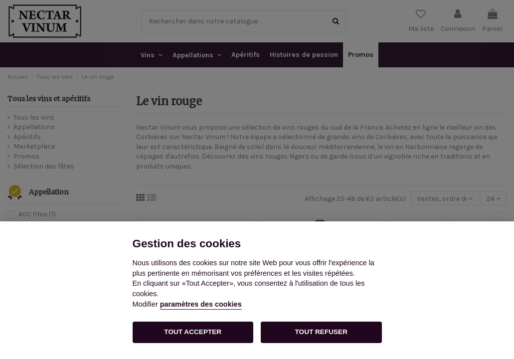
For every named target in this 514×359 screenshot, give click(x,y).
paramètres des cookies (201, 304)
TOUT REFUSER (321, 332)
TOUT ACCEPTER (192, 332)
